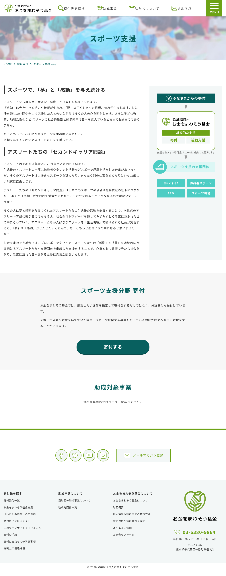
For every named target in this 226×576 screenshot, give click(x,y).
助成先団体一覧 (67, 511)
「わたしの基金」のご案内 (20, 518)
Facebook (48, 457)
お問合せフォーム (123, 539)
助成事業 (107, 8)
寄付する (113, 346)
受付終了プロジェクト (17, 525)
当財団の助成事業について (74, 505)
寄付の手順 (10, 539)
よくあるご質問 (122, 532)
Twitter (66, 457)
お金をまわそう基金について (130, 505)
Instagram (103, 457)
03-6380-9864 (199, 536)
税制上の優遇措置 (14, 552)
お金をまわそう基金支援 (18, 511)
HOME (8, 64)
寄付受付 (22, 64)
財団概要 (118, 511)
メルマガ (181, 8)
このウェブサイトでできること (22, 532)
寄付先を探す (71, 8)
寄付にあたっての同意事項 (20, 546)
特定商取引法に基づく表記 (129, 525)
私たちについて (144, 8)
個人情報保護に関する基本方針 (132, 518)
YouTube (84, 457)
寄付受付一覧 (12, 505)
